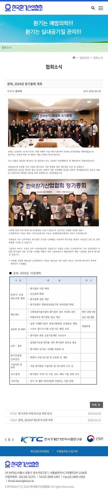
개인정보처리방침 (39, 451)
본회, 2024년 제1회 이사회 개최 (35, 420)
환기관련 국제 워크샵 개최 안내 (35, 413)
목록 (94, 405)
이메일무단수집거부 (67, 451)
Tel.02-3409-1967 (49, 476)
